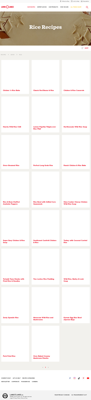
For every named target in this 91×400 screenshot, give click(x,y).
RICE (20, 54)
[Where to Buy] (64, 1)
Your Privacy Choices (62, 395)
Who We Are (64, 7)
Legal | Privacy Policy (15, 398)
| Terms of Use (23, 398)
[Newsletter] (85, 1)
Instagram (74, 378)
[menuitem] (31, 7)
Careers (35, 381)
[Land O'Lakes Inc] (17, 394)
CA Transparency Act (79, 395)
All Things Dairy (76, 7)
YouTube (88, 378)
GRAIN (12, 54)
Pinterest (83, 378)
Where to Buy (6, 378)
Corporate (15, 381)
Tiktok (79, 378)
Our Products (53, 7)
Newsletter (5, 381)
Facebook (70, 378)
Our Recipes (31, 7)
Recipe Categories (28, 378)
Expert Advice (42, 7)
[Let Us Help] (75, 1)
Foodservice (25, 381)
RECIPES (3, 54)
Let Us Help (16, 378)
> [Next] (48, 367)
